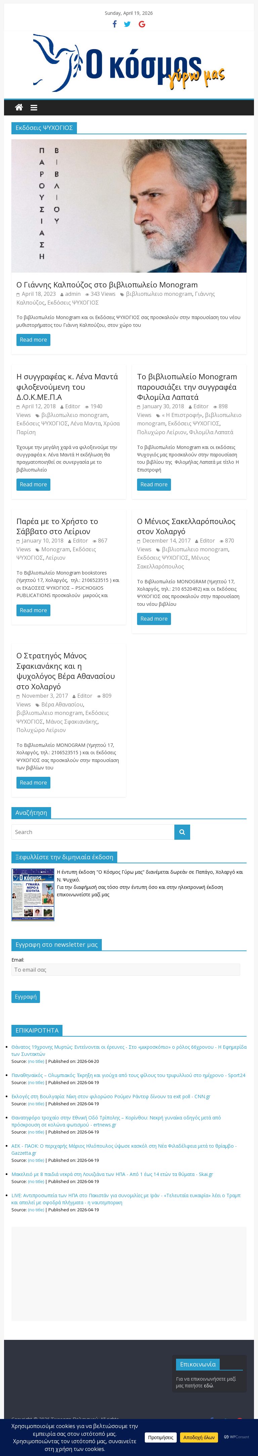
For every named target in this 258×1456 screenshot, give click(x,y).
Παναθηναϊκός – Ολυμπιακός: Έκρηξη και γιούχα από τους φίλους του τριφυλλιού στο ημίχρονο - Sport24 (128, 1075)
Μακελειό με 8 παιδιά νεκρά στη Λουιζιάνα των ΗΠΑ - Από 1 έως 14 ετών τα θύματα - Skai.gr (112, 1174)
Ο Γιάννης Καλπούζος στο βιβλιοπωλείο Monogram (107, 284)
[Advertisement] (129, 1274)
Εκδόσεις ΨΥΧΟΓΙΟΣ (73, 302)
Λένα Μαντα (86, 423)
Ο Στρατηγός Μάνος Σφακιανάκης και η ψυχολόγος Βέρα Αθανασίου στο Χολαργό (65, 670)
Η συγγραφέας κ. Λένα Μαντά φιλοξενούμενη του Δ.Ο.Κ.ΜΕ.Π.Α (67, 386)
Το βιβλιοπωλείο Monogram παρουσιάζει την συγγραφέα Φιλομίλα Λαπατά (187, 386)
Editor (72, 406)
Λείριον (56, 557)
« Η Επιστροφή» (182, 415)
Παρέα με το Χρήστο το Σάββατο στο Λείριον (57, 526)
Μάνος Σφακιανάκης (71, 721)
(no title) (36, 1061)
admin (73, 294)
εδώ (208, 1385)
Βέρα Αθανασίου (62, 704)
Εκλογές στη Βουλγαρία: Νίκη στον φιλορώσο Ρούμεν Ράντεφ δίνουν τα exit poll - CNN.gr (110, 1096)
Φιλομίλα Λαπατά (211, 432)
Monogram (55, 549)
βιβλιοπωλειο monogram (159, 294)
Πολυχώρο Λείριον (161, 432)
